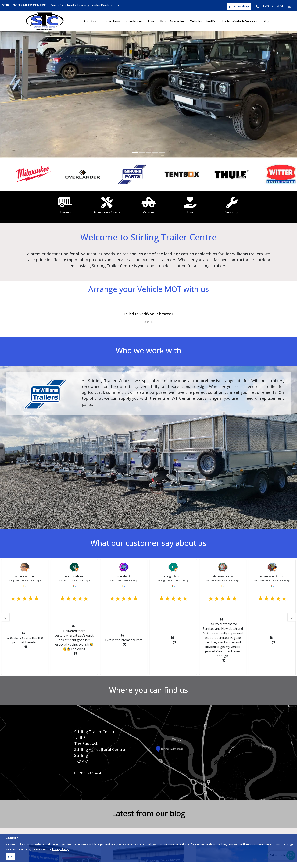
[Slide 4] (155, 152)
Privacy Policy (60, 849)
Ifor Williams (111, 21)
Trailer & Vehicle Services (239, 21)
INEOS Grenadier (172, 21)
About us (90, 21)
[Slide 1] (135, 152)
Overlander (134, 21)
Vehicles (196, 21)
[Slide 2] (142, 152)
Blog (266, 21)
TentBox (211, 21)
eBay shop (239, 6)
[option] (25, 174)
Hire (151, 21)
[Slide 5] (162, 152)
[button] (5, 617)
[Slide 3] (148, 152)
